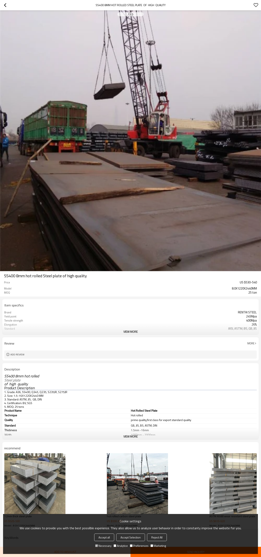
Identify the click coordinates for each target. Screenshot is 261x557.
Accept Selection (131, 537)
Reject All (157, 537)
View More (130, 331)
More (250, 343)
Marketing (158, 546)
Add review (17, 354)
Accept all (104, 537)
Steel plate (12, 380)
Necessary (103, 546)
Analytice (121, 546)
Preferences (139, 546)
